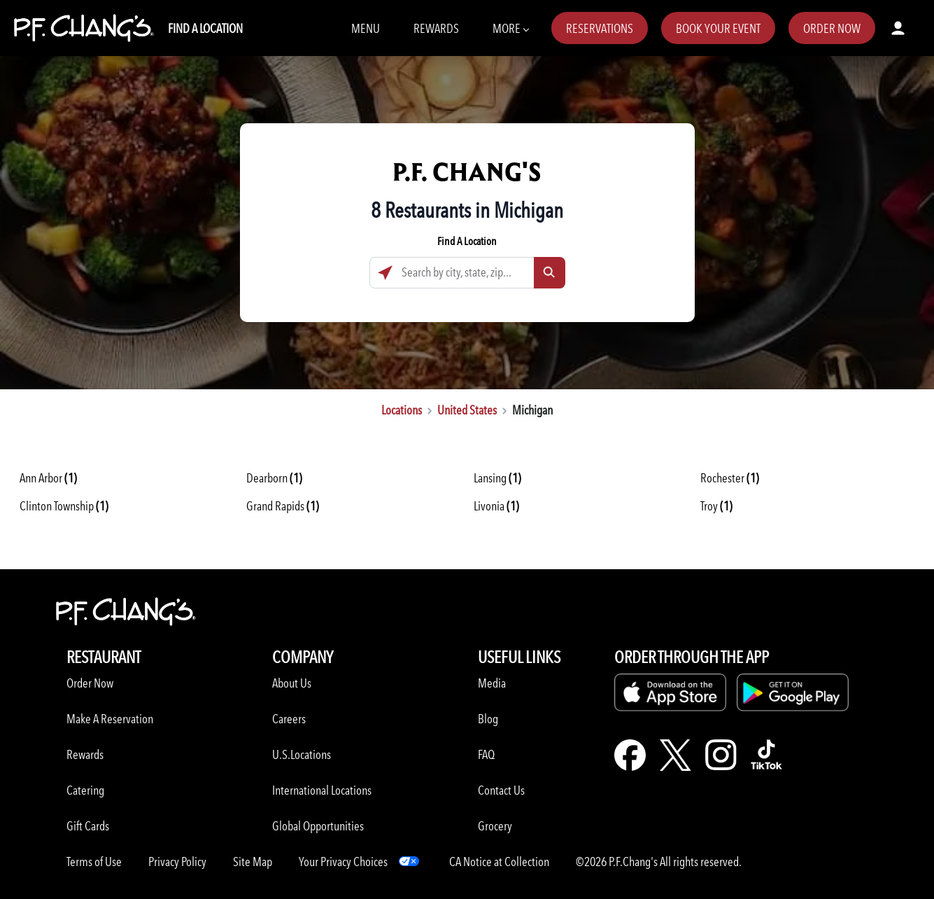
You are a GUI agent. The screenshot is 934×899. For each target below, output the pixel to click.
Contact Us (501, 790)
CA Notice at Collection (499, 861)
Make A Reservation (109, 718)
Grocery (495, 825)
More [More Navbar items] (510, 27)
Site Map (252, 861)
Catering (85, 790)
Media (492, 683)
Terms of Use (94, 861)
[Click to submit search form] (549, 272)
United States (467, 410)
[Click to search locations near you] (385, 272)
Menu (365, 28)
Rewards (436, 28)
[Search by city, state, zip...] (467, 272)
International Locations (322, 790)
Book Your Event (718, 28)
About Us (291, 683)
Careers (289, 718)
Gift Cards (87, 825)
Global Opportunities (318, 825)
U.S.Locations (301, 754)
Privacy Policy (177, 861)
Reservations (599, 28)
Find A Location (205, 28)
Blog (488, 718)
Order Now (832, 28)
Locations (401, 410)
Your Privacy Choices (343, 861)
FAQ (486, 754)
